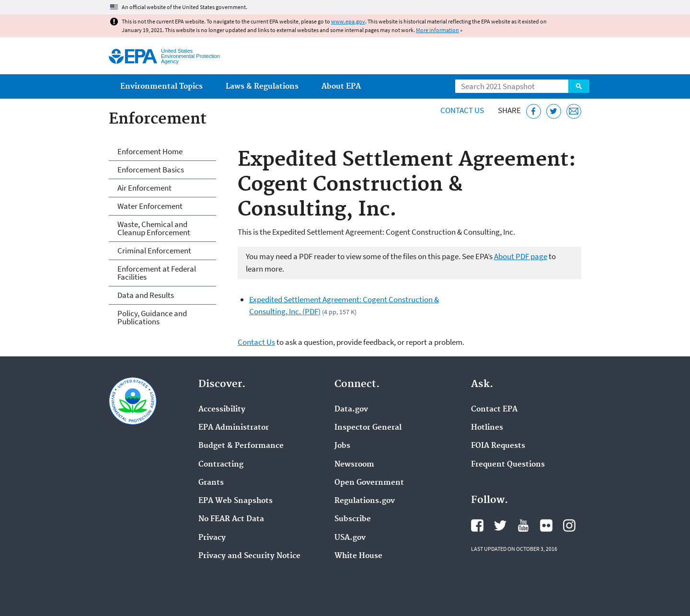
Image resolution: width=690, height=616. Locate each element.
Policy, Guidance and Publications (152, 317)
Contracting (220, 464)
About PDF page (520, 256)
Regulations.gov (364, 501)
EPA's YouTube (523, 525)
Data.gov (351, 409)
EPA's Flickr (546, 525)
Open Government (369, 483)
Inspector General (368, 427)
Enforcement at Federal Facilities (156, 272)
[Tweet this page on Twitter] (553, 111)
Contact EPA (494, 409)
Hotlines (487, 427)
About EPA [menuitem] (341, 86)
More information (437, 30)
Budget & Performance (241, 446)
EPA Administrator (233, 427)
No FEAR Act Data (231, 519)
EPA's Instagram (569, 525)
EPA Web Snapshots (235, 501)
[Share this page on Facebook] (533, 111)
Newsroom (354, 464)
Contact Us (462, 110)
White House (358, 556)
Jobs (342, 446)
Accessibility (221, 409)
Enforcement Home (150, 151)
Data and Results (145, 295)
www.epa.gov (348, 21)
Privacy (212, 538)
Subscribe (352, 519)
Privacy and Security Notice (249, 556)
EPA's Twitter (500, 525)
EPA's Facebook (477, 525)
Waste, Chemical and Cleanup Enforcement (153, 228)
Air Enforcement (144, 188)
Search (578, 86)
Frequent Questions (508, 464)
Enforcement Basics (150, 169)
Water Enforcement (150, 206)
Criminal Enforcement (154, 250)
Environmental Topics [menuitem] (161, 86)
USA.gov (350, 538)
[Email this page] (573, 111)
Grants (211, 483)
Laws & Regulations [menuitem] (262, 86)
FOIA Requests (498, 446)
